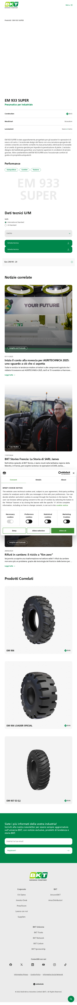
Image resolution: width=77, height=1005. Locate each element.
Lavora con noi (21, 911)
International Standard (15, 222)
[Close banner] (73, 473)
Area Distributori (55, 900)
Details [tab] (38, 480)
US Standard (11, 225)
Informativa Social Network (53, 975)
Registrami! (38, 851)
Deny (14, 531)
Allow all (62, 531)
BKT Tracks (38, 932)
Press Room (21, 906)
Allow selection (38, 531)
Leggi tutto (10, 375)
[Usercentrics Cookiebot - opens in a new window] (60, 473)
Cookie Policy (36, 975)
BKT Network (38, 938)
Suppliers (21, 917)
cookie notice (62, 505)
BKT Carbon (38, 943)
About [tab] (63, 480)
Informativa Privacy (21, 975)
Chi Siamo (21, 895)
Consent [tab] (13, 480)
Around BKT (55, 895)
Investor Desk (21, 900)
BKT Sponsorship (39, 949)
